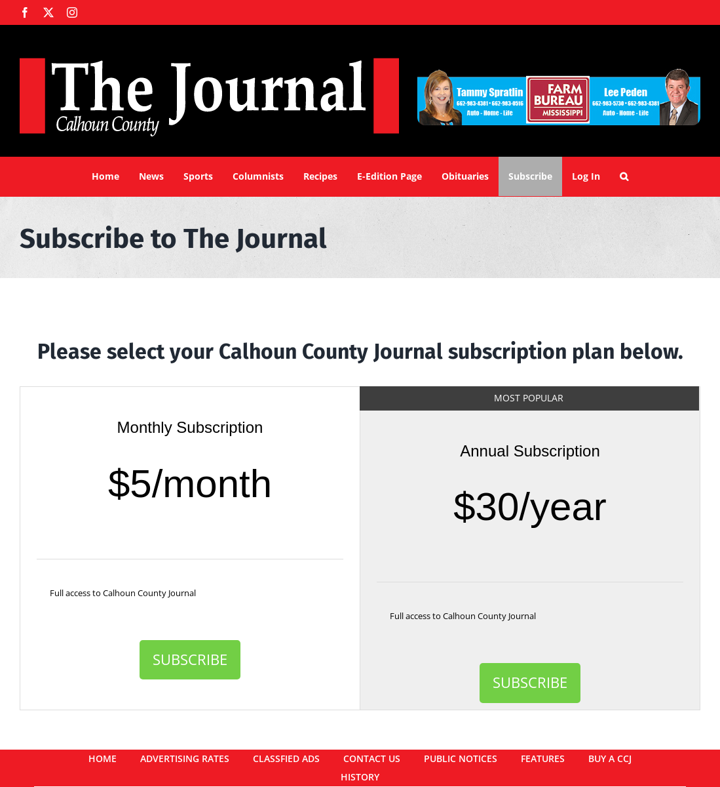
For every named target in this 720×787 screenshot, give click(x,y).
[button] (624, 176)
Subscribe (190, 659)
